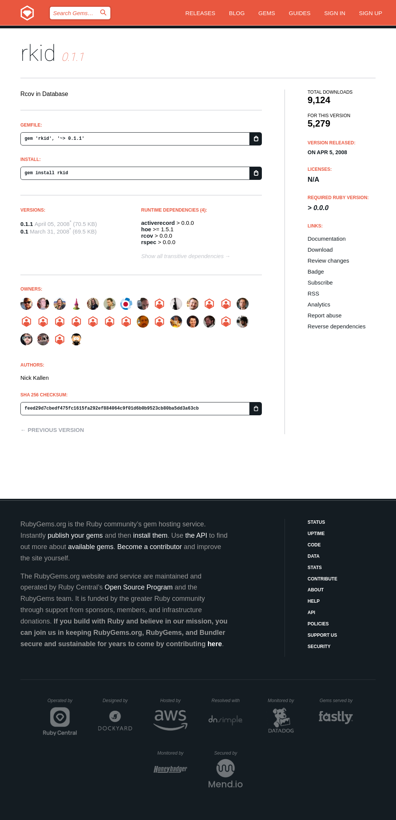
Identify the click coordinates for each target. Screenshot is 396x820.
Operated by (62, 703)
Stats (315, 567)
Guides (300, 13)
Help (314, 601)
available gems (90, 547)
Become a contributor (149, 547)
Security (319, 646)
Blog (237, 13)
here (214, 644)
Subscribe (320, 282)
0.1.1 (26, 224)
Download (320, 249)
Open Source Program (139, 587)
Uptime (316, 533)
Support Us (322, 635)
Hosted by (173, 700)
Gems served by (336, 700)
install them (150, 535)
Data (314, 556)
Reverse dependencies (336, 326)
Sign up (370, 13)
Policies (318, 624)
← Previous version (52, 430)
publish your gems (75, 535)
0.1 (24, 231)
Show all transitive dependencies (182, 256)
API (311, 612)
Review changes (328, 260)
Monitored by (283, 700)
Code (314, 545)
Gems (266, 13)
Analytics (319, 304)
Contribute (322, 579)
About (316, 590)
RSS (313, 293)
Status (316, 522)
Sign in (334, 13)
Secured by (228, 753)
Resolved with (227, 700)
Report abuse (325, 315)
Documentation (327, 238)
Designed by (117, 700)
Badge (316, 271)
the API (196, 535)
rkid (38, 53)
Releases (200, 13)
